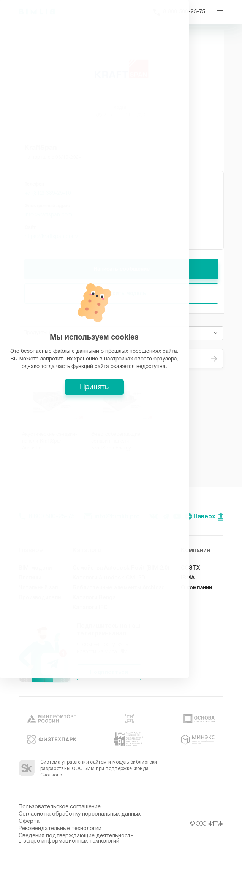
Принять (121, 483)
